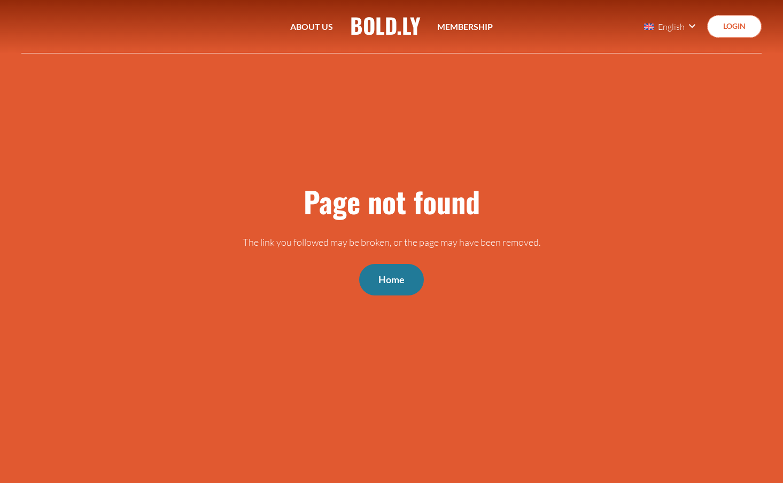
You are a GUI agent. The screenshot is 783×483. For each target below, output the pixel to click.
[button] (669, 26)
